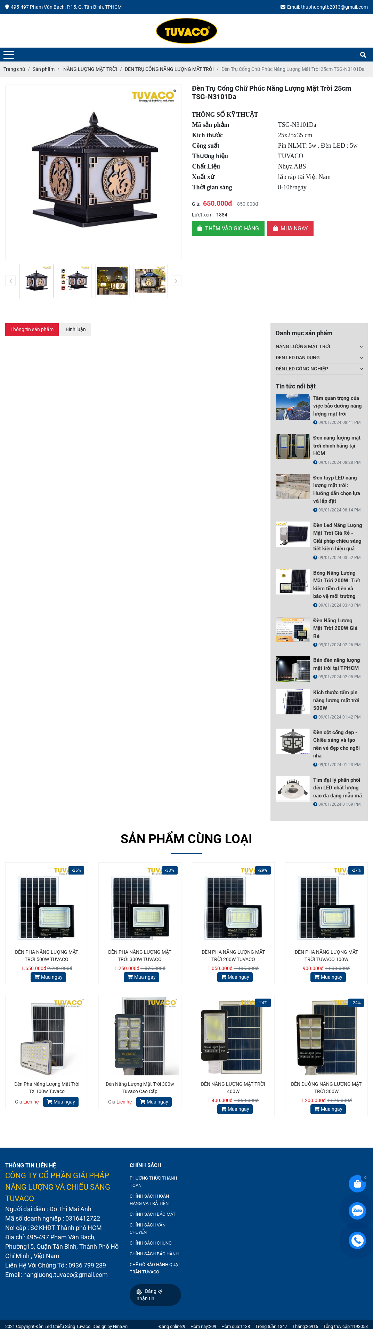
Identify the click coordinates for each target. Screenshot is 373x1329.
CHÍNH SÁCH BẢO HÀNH (154, 1253)
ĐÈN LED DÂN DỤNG (298, 357)
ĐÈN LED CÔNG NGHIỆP (302, 368)
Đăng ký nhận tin (149, 1294)
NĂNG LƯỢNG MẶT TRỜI (303, 346)
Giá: (196, 204)
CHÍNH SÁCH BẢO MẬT (153, 1214)
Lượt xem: (202, 215)
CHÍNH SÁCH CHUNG (151, 1243)
